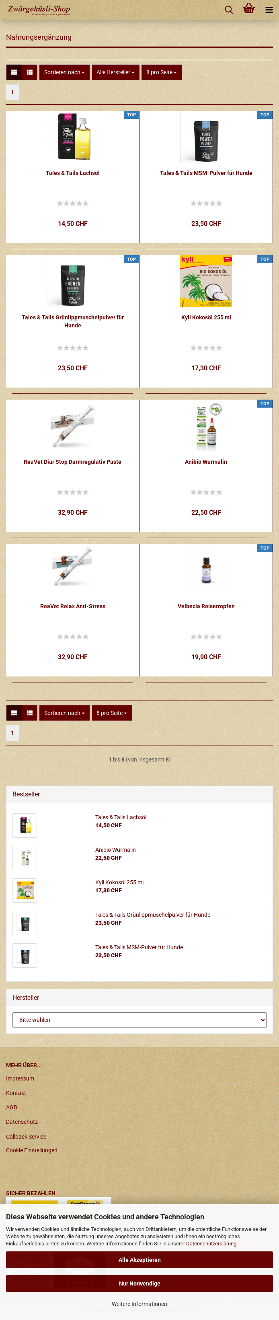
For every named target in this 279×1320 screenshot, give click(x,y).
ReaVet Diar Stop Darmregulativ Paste (72, 462)
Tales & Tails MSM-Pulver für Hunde (206, 173)
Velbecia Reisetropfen (206, 606)
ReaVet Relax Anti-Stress (72, 606)
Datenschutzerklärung (211, 1244)
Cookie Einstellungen (31, 1150)
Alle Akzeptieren (140, 1260)
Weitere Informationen (139, 1304)
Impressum (20, 1078)
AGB (11, 1107)
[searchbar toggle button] (229, 10)
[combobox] (64, 72)
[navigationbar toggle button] (269, 10)
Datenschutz (22, 1122)
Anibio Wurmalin (206, 462)
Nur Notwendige (139, 1283)
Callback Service (26, 1136)
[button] (14, 72)
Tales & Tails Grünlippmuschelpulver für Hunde (73, 321)
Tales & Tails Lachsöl (73, 173)
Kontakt (16, 1093)
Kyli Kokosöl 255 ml (206, 317)
